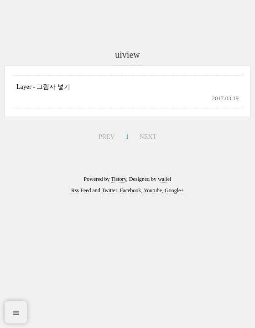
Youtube (153, 190)
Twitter (109, 190)
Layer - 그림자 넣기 (43, 86)
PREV (107, 136)
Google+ (174, 190)
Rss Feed (81, 190)
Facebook (130, 190)
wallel (164, 179)
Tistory (118, 179)
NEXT (148, 136)
